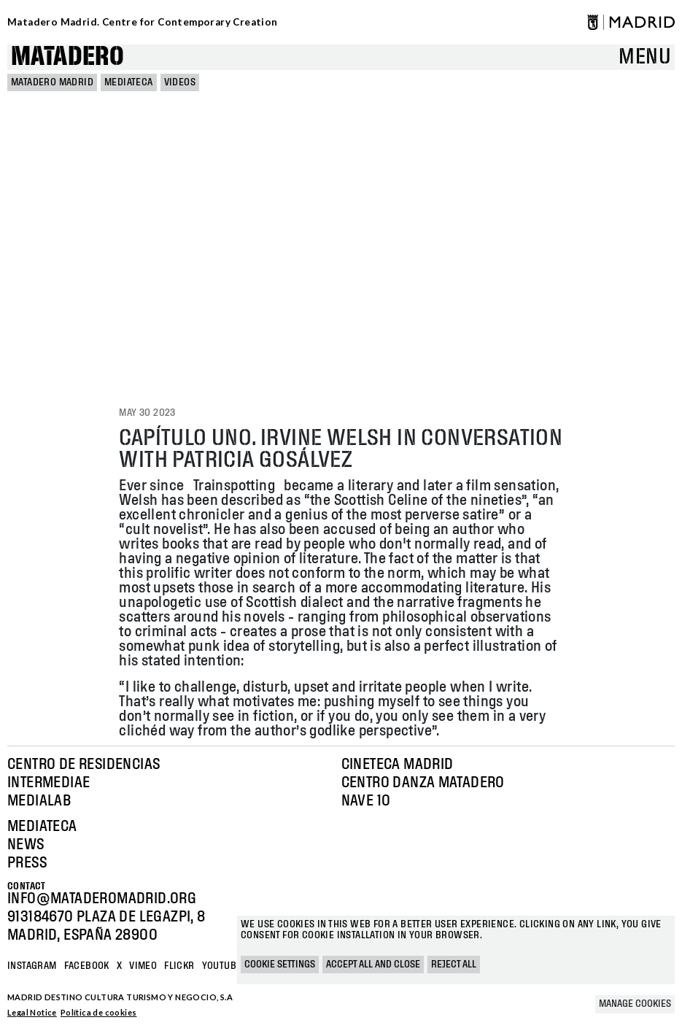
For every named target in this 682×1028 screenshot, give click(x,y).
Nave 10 (366, 801)
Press (27, 863)
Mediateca (128, 82)
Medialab (39, 801)
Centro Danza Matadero (423, 783)
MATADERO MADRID (52, 82)
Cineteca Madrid (397, 764)
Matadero (67, 57)
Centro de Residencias (83, 764)
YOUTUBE (222, 966)
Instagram (32, 966)
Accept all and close (373, 964)
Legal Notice (32, 1012)
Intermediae (48, 783)
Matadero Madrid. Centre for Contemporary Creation (142, 22)
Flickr (179, 966)
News (25, 845)
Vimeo (143, 966)
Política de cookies (99, 1012)
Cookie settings (279, 964)
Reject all (453, 964)
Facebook (86, 966)
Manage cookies (635, 1004)
